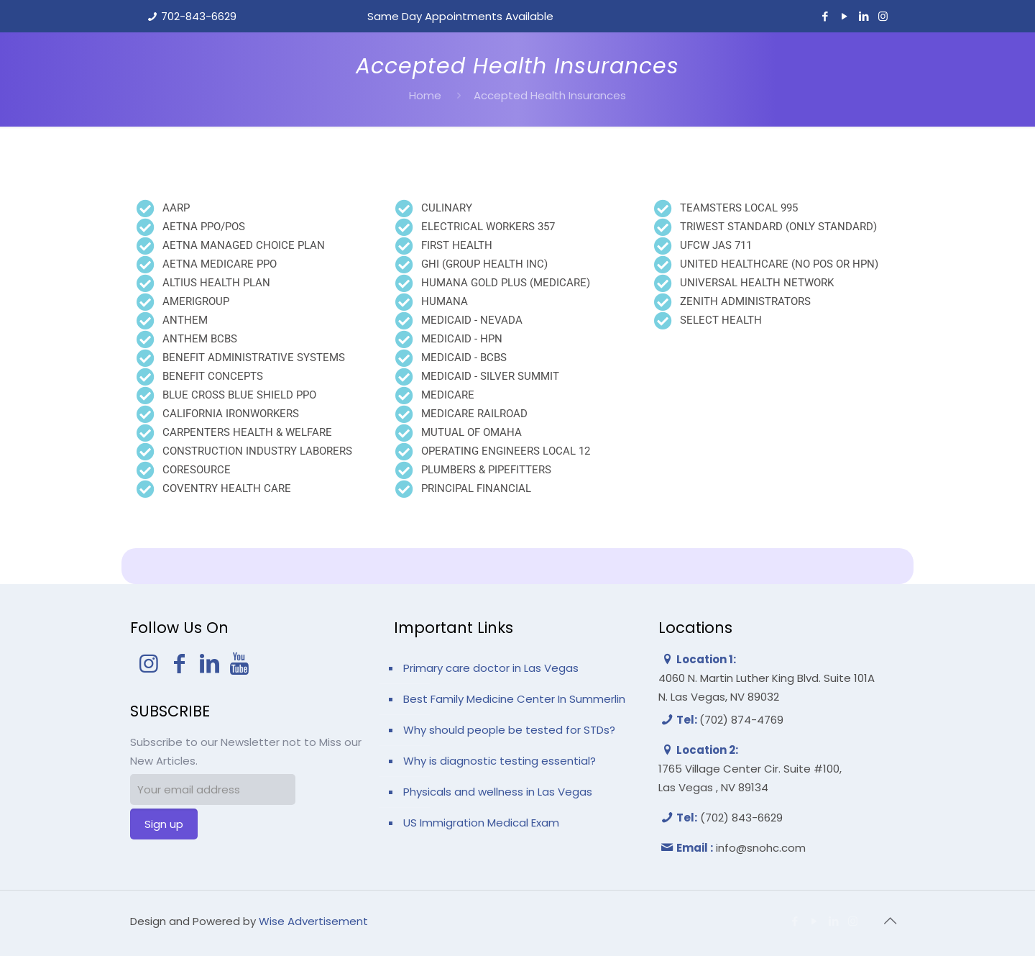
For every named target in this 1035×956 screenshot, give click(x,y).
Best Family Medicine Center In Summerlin (514, 698)
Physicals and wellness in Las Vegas (497, 791)
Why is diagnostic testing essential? (499, 760)
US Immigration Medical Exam (481, 822)
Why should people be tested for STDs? (509, 729)
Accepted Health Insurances (550, 95)
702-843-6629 (198, 16)
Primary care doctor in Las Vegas (491, 667)
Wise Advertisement (313, 921)
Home (425, 95)
